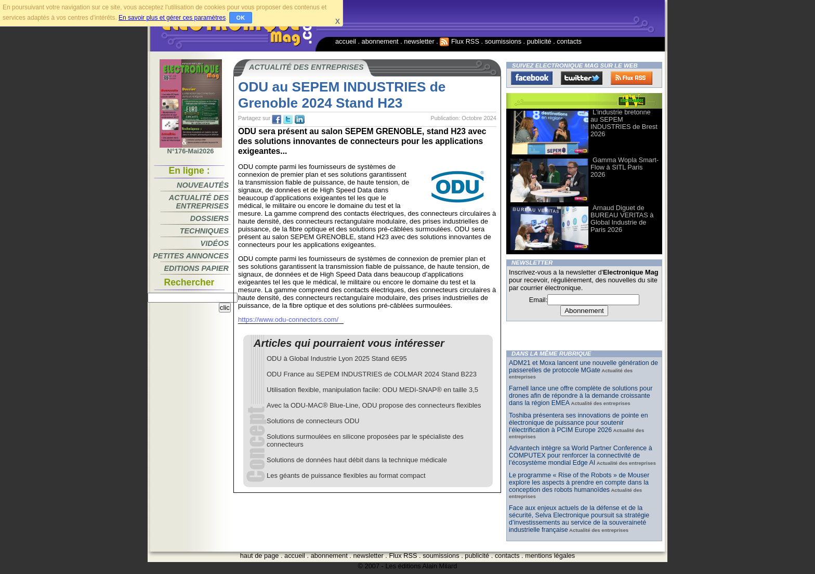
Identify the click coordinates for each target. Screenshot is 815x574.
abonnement (380, 41)
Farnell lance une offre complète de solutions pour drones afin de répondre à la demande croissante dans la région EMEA (580, 396)
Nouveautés (203, 185)
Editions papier (196, 268)
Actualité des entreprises (199, 201)
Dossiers (209, 218)
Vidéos (215, 243)
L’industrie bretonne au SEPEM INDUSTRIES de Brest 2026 (624, 123)
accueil (345, 41)
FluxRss (631, 78)
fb (276, 119)
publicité (539, 41)
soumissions (503, 41)
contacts (569, 41)
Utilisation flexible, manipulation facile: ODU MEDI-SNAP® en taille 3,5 (372, 390)
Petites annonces (191, 256)
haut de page (259, 555)
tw (288, 119)
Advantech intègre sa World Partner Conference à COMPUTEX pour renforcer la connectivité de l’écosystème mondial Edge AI (580, 455)
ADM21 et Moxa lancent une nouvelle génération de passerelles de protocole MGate (583, 366)
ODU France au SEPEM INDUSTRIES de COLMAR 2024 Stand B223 (372, 374)
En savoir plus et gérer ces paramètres (172, 17)
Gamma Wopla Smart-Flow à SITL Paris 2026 (624, 167)
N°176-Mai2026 (191, 148)
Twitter (581, 78)
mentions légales (550, 555)
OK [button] (240, 18)
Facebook (532, 78)
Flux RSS (459, 41)
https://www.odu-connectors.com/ (288, 319)
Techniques (204, 231)
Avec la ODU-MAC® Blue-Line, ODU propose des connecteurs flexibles (374, 405)
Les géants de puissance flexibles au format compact (346, 475)
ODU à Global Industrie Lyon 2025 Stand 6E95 (337, 358)
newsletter (419, 41)
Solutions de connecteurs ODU (313, 421)
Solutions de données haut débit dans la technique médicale (357, 460)
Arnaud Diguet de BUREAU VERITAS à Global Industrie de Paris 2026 (621, 218)
